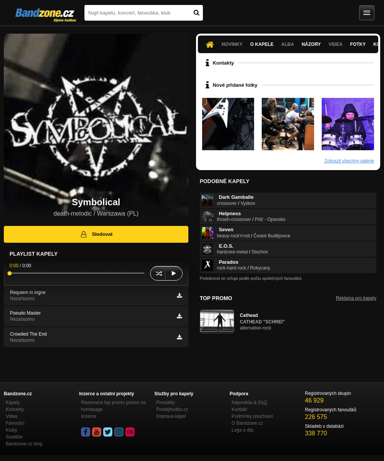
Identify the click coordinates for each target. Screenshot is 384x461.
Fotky (358, 44)
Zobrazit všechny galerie (349, 161)
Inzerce (88, 416)
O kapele (262, 44)
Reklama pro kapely (356, 298)
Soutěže (14, 437)
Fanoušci (15, 423)
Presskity (165, 402)
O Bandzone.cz (247, 423)
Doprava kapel (171, 416)
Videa (336, 44)
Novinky (232, 44)
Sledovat (96, 234)
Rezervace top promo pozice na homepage (113, 406)
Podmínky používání (252, 416)
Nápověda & (249, 402)
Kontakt (239, 409)
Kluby (11, 430)
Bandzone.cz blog (24, 443)
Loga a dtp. (243, 430)
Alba (287, 44)
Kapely (13, 402)
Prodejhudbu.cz (172, 409)
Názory (311, 44)
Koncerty (15, 409)
